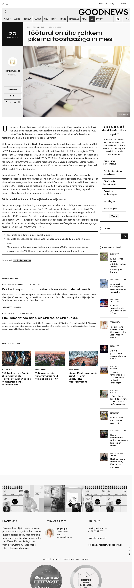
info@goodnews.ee (97, 528)
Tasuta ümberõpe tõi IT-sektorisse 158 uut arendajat (117, 377)
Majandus (40, 27)
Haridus (113, 368)
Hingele (11, 313)
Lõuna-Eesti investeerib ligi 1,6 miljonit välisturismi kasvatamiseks (83, 377)
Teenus (113, 455)
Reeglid (56, 560)
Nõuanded (19, 285)
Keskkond (114, 414)
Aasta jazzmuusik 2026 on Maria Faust (118, 354)
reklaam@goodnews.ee (111, 545)
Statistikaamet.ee (22, 260)
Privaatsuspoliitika (97, 538)
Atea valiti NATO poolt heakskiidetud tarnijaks (118, 288)
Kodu (29, 27)
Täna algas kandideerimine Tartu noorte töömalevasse (119, 400)
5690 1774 (61, 535)
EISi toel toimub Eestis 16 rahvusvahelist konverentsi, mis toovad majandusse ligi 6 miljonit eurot (16, 379)
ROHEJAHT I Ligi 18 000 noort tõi (117, 420)
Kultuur (113, 347)
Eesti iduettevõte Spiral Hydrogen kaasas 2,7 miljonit (119, 440)
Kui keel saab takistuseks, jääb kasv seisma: (117, 463)
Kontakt (85, 560)
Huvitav (11, 285)
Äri (34, 27)
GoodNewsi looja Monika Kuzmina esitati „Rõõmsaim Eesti (118, 332)
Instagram (113, 3)
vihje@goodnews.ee (19, 548)
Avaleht (46, 560)
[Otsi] (124, 236)
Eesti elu (113, 255)
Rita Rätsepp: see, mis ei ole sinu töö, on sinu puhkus (40, 318)
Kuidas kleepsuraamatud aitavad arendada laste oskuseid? (46, 289)
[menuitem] (7, 19)
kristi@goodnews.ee (64, 538)
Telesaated (114, 301)
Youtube (123, 3)
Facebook (103, 3)
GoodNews (115, 323)
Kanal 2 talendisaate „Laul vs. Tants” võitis (118, 309)
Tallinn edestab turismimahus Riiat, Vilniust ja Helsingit (46, 376)
